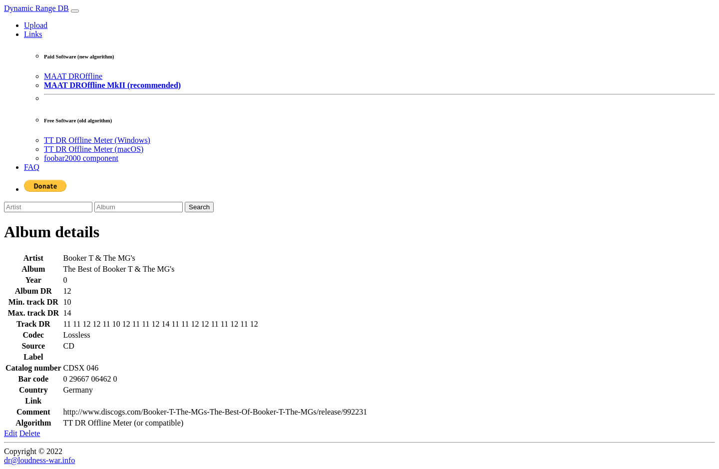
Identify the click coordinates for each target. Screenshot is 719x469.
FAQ (31, 167)
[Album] (138, 207)
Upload (35, 25)
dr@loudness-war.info (39, 460)
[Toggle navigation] (75, 10)
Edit (10, 433)
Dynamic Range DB (36, 8)
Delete (29, 433)
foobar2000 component (81, 158)
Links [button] (33, 34)
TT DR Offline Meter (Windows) (97, 140)
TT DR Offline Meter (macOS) (93, 149)
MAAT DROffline (73, 76)
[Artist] (48, 207)
